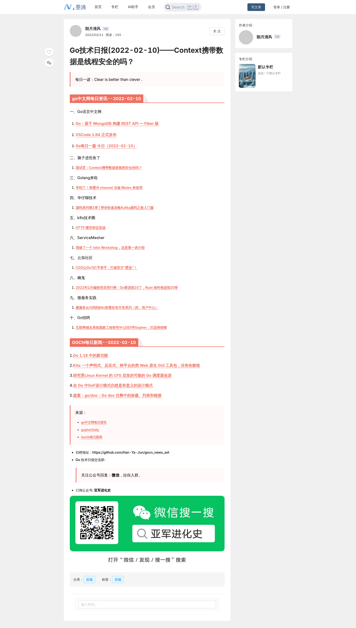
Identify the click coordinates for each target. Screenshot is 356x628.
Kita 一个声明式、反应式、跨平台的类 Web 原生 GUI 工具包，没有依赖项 (136, 365)
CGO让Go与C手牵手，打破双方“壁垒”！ (106, 267)
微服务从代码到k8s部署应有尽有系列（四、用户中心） (117, 307)
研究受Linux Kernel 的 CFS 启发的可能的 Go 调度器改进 (122, 375)
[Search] (182, 7)
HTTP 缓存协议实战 (91, 228)
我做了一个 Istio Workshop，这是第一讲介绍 (110, 247)
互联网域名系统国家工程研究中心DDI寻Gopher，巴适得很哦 (121, 327)
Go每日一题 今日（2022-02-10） (106, 145)
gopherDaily (90, 430)
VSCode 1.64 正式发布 (96, 134)
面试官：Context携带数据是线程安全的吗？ (109, 168)
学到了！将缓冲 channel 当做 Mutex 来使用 (109, 188)
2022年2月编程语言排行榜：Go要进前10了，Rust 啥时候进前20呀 (127, 287)
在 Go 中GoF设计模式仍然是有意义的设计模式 (113, 385)
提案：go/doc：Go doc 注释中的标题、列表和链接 (117, 395)
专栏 (114, 7)
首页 (98, 7)
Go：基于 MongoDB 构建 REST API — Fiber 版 (117, 123)
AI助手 (133, 7)
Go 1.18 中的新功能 (90, 355)
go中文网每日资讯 (94, 422)
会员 (151, 7)
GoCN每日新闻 (91, 437)
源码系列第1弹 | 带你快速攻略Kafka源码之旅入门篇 (115, 208)
